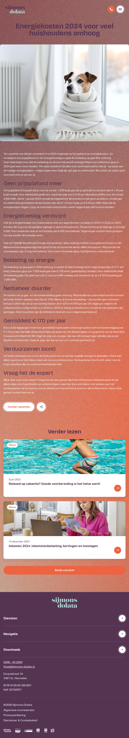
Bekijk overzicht (64, 570)
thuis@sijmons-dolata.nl (19, 666)
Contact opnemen (19, 406)
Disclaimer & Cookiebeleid (20, 720)
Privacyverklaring (14, 715)
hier (97, 251)
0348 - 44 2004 (12, 662)
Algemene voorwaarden (18, 710)
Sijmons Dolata (22, 704)
